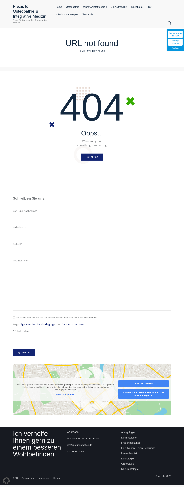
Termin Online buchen (175, 34)
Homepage (92, 157)
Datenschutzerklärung (77, 325)
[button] (6, 480)
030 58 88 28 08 (76, 453)
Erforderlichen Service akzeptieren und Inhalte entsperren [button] (143, 396)
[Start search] (169, 23)
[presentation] (35, 344)
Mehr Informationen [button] (65, 396)
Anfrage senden (175, 42)
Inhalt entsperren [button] (144, 385)
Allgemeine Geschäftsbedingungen (40, 325)
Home (81, 51)
